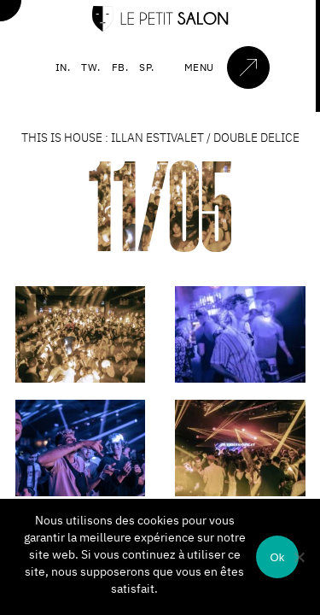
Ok (277, 557)
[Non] (298, 556)
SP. (146, 67)
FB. (120, 67)
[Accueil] (160, 27)
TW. (91, 67)
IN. (63, 67)
